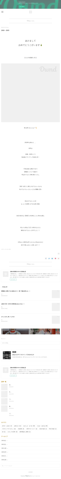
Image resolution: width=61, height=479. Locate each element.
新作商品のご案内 (25, 432)
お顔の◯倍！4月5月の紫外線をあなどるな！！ (13, 304)
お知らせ (17, 426)
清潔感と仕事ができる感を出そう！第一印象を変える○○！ (15, 291)
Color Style (43, 429)
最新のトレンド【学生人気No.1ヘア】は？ (19, 406)
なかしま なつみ (29, 426)
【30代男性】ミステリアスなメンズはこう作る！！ (22, 413)
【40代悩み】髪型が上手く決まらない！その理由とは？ (23, 399)
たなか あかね (42, 426)
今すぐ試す (22, 6)
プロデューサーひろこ (9, 429)
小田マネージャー (31, 429)
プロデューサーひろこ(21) (6, 249)
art (3, 432)
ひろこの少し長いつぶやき (8, 317)
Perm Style (52, 429)
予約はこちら (30, 21)
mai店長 (21, 429)
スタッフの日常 (12, 432)
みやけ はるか (7, 426)
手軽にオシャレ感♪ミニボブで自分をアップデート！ (22, 392)
